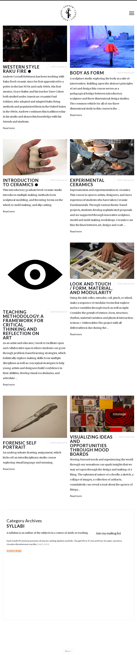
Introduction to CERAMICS (21, 182)
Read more (9, 127)
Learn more (43, 544)
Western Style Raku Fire (21, 69)
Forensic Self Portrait (20, 445)
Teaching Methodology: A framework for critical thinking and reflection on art (23, 324)
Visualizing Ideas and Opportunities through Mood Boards (91, 445)
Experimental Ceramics (87, 182)
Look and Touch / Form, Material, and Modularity (91, 288)
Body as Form (87, 72)
